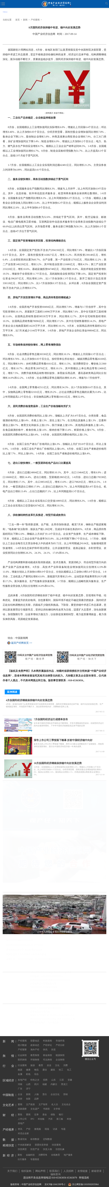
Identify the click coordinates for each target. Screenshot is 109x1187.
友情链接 (82, 1168)
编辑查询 (55, 1171)
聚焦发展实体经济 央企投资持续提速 (24, 950)
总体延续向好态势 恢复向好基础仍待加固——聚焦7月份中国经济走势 (54, 980)
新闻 (25, 20)
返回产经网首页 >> (21, 643)
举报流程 (84, 1175)
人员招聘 (68, 1168)
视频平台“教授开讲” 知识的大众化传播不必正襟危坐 (54, 1015)
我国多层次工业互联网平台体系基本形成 (26, 955)
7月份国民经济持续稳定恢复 (44, 987)
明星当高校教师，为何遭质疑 (44, 1023)
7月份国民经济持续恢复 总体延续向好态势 (50, 973)
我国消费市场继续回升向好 (19, 940)
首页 (17, 20)
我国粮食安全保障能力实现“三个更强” (25, 945)
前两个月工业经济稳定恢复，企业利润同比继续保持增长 (34, 959)
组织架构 (26, 1168)
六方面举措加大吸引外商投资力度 (46, 991)
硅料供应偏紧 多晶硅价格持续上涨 (47, 1004)
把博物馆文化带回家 (40, 1012)
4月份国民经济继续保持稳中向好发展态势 (29, 697)
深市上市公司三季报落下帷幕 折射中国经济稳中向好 (63, 737)
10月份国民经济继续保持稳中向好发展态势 (58, 760)
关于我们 (12, 1168)
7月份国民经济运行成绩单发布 (51, 716)
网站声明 (40, 1168)
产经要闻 (35, 20)
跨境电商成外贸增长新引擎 (43, 984)
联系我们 (54, 1168)
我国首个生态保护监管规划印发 (45, 1008)
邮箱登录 (96, 1168)
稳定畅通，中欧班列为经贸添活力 (46, 976)
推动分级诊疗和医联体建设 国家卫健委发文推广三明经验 (54, 1019)
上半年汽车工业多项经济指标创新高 (24, 936)
